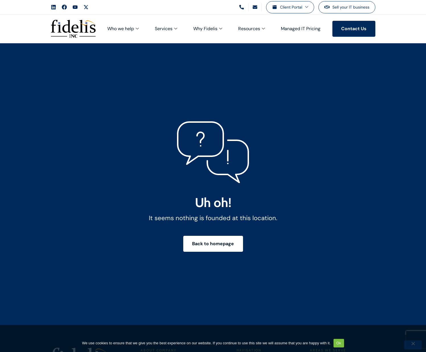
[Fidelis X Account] (86, 7)
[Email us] (255, 7)
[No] (413, 344)
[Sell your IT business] (346, 7)
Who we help (123, 28)
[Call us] (241, 7)
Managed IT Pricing (300, 29)
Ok (338, 343)
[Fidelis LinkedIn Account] (53, 7)
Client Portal (294, 7)
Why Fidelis (207, 28)
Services (166, 28)
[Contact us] (353, 29)
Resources (251, 28)
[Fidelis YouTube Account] (75, 7)
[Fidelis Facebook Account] (64, 7)
